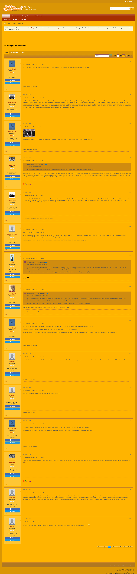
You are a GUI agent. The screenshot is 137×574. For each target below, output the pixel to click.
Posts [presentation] (6, 52)
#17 (130, 95)
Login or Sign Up (129, 1)
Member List (16, 19)
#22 (130, 255)
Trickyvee (12, 165)
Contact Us (117, 565)
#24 (130, 320)
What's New (15, 16)
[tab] (6, 52)
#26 (130, 387)
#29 (130, 490)
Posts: (10, 77)
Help (110, 565)
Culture (14, 23)
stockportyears (12, 103)
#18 (130, 123)
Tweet (12, 83)
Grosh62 (12, 263)
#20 (130, 192)
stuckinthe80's (12, 294)
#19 (130, 157)
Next (129, 547)
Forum (9, 23)
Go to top (130, 565)
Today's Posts (26, 16)
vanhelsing (12, 361)
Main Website (38, 16)
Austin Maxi (11, 200)
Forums (6, 16)
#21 (130, 226)
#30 (130, 518)
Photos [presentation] (23, 52)
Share (12, 80)
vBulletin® (125, 570)
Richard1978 (12, 69)
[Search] (120, 8)
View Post (46, 164)
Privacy (124, 565)
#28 (130, 454)
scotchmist (12, 498)
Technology (20, 23)
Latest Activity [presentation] (14, 52)
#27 (130, 421)
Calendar (23, 19)
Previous (100, 547)
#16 (130, 61)
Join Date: (9, 76)
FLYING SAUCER (12, 234)
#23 (130, 286)
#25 (130, 353)
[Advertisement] (68, 38)
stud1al (12, 526)
